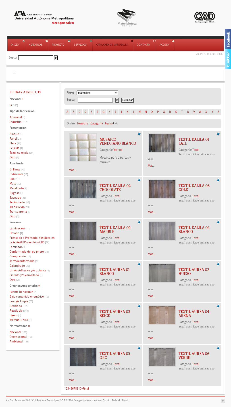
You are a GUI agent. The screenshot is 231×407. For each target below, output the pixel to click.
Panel (15, 138)
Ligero (15, 315)
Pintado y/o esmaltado (26, 275)
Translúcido (19, 207)
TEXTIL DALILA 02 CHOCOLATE (115, 187)
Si (14, 105)
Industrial (19, 122)
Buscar (12, 57)
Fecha (109, 123)
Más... (72, 170)
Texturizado (20, 202)
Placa (15, 143)
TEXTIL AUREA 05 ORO (115, 355)
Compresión (20, 256)
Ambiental (19, 341)
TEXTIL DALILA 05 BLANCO (194, 229)
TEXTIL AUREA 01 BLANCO (115, 271)
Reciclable (19, 310)
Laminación (19, 228)
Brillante (17, 169)
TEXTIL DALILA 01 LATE (194, 141)
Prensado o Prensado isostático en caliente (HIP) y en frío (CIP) (32, 240)
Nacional (18, 332)
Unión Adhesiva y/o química (30, 270)
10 (79, 388)
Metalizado (18, 188)
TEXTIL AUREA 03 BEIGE (115, 313)
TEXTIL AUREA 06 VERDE (194, 355)
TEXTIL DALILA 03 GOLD (194, 187)
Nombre (82, 123)
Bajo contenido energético (29, 296)
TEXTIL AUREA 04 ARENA (194, 313)
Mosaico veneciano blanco (118, 141)
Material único (20, 320)
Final (86, 388)
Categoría (96, 123)
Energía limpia (21, 301)
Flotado (16, 233)
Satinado (18, 197)
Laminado (18, 247)
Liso (14, 178)
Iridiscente (19, 174)
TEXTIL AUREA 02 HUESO (194, 271)
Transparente (20, 211)
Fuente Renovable (23, 292)
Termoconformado (24, 261)
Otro (14, 157)
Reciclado (19, 306)
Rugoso (16, 193)
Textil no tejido (21, 152)
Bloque (16, 134)
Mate (15, 183)
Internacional (21, 336)
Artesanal (17, 117)
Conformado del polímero (29, 251)
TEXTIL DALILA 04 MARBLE (115, 229)
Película (16, 148)
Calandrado (20, 265)
